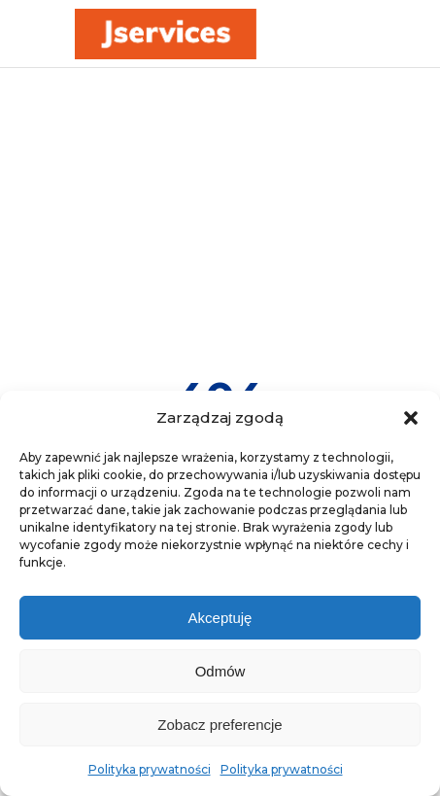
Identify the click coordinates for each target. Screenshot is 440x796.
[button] (411, 418)
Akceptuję (220, 617)
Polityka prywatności (149, 769)
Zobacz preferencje (219, 724)
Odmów (220, 671)
